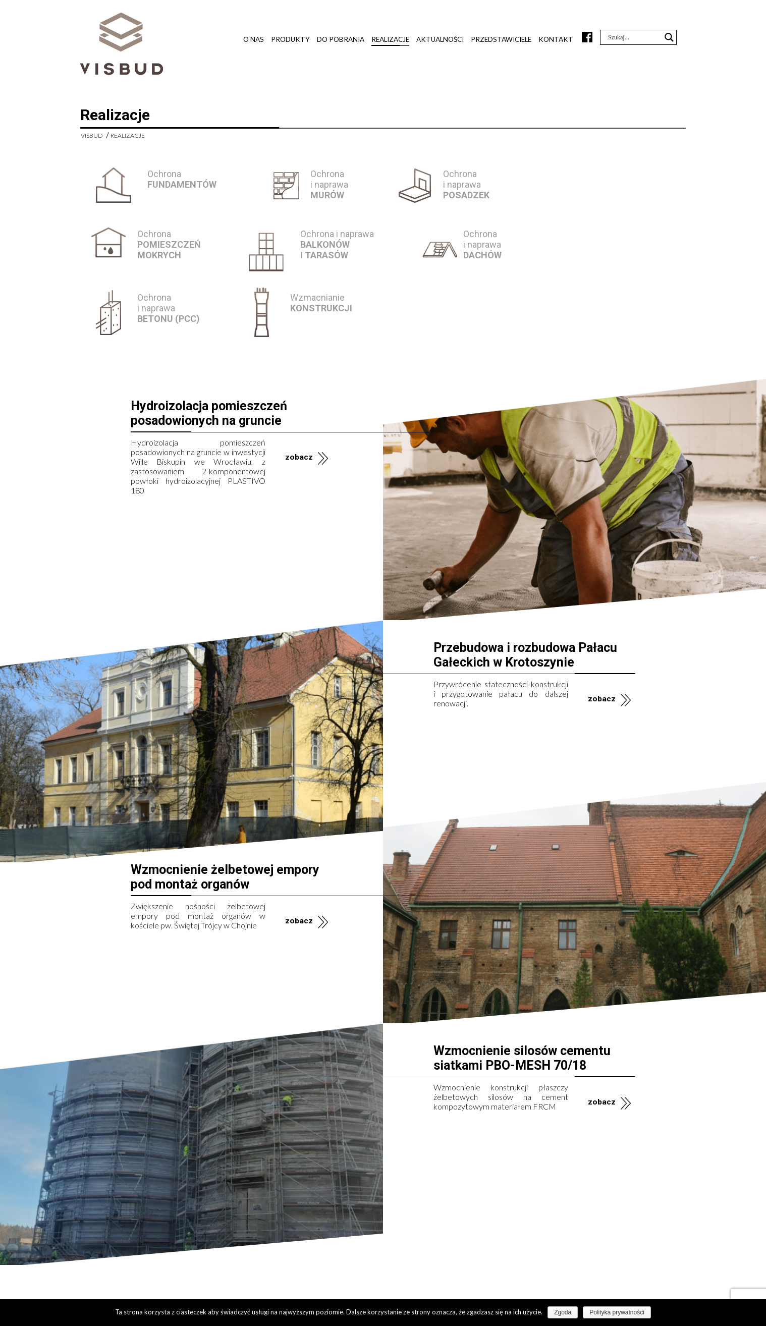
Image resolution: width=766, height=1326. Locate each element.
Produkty (290, 39)
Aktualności (440, 39)
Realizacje (390, 39)
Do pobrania (340, 39)
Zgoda (562, 1312)
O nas (253, 39)
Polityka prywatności (616, 1312)
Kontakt (555, 39)
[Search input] (634, 37)
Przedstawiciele (501, 39)
